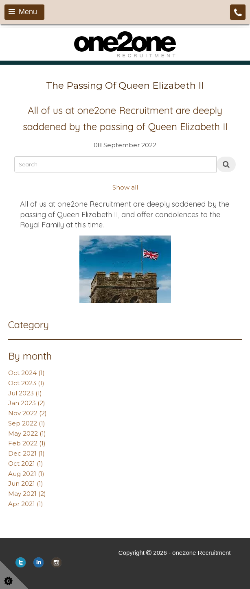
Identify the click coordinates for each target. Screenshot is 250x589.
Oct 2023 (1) (26, 383)
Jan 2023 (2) (26, 403)
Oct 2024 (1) (26, 373)
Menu (23, 12)
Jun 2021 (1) (25, 483)
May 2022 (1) (27, 433)
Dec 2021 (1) (26, 453)
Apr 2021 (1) (25, 504)
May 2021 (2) (27, 493)
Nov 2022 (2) (27, 413)
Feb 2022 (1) (27, 443)
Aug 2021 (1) (26, 474)
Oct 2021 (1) (25, 463)
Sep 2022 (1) (26, 423)
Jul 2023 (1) (25, 393)
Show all (125, 187)
